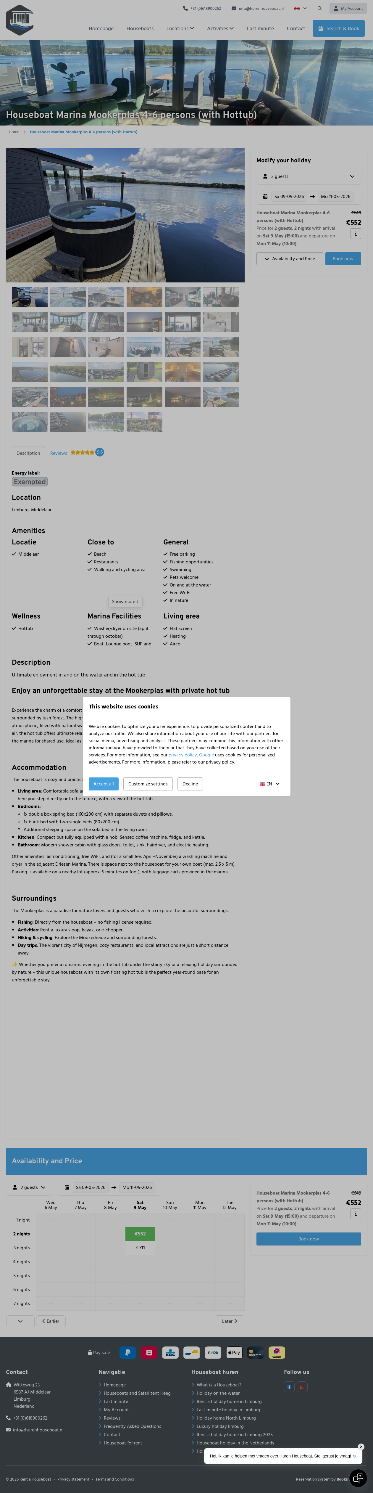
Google (206, 755)
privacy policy (183, 755)
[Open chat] (358, 1478)
